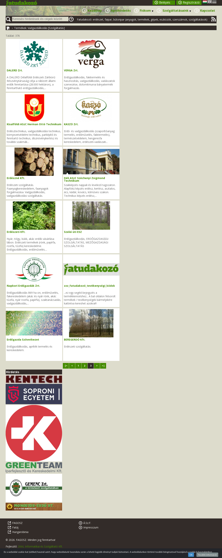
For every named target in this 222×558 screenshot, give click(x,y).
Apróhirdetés (121, 10)
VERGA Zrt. (71, 70)
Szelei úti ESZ (73, 232)
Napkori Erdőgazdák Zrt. (23, 285)
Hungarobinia (20, 532)
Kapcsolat (207, 10)
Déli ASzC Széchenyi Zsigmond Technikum (84, 179)
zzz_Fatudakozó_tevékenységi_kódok (89, 285)
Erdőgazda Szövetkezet (23, 339)
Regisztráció (191, 3)
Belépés (164, 3)
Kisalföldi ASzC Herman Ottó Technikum (34, 124)
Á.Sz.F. (87, 523)
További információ (207, 554)
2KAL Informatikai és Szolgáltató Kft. (40, 546)
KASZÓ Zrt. (71, 124)
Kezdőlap (95, 10)
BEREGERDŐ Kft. (74, 339)
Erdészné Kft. (16, 178)
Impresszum (90, 527)
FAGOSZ (17, 523)
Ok (191, 554)
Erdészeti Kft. (16, 232)
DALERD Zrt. (15, 70)
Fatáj (15, 527)
